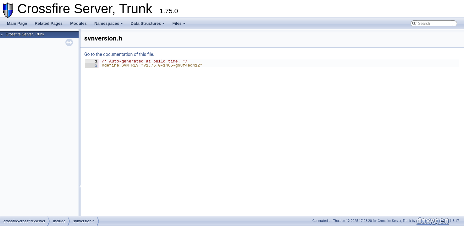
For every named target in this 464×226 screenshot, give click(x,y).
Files (178, 23)
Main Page (17, 23)
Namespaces (108, 23)
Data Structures (147, 23)
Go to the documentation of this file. (119, 54)
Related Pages (49, 23)
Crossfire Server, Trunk (25, 34)
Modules (78, 23)
